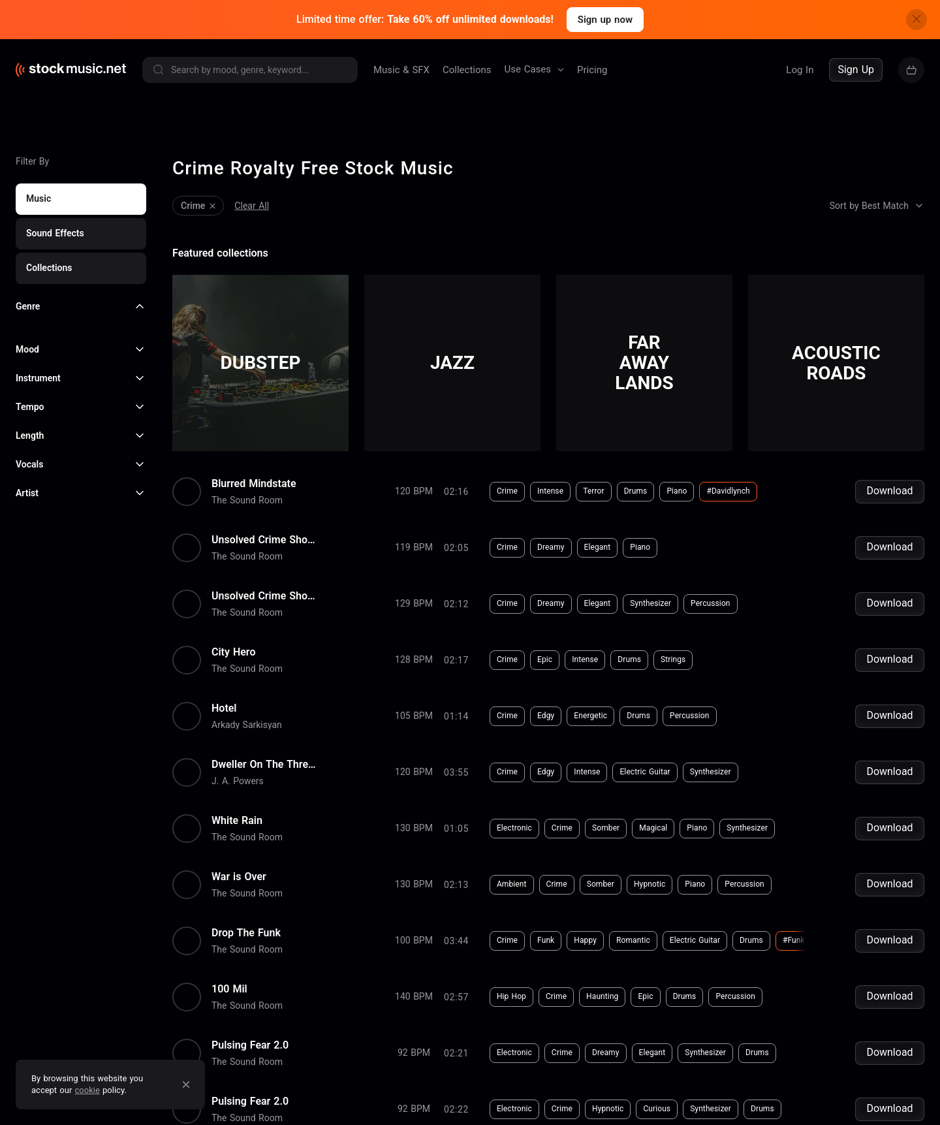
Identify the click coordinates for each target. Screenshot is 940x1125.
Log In (799, 70)
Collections (467, 70)
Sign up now (605, 19)
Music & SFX (401, 70)
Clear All (251, 203)
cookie (87, 1090)
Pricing (592, 70)
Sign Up (856, 69)
